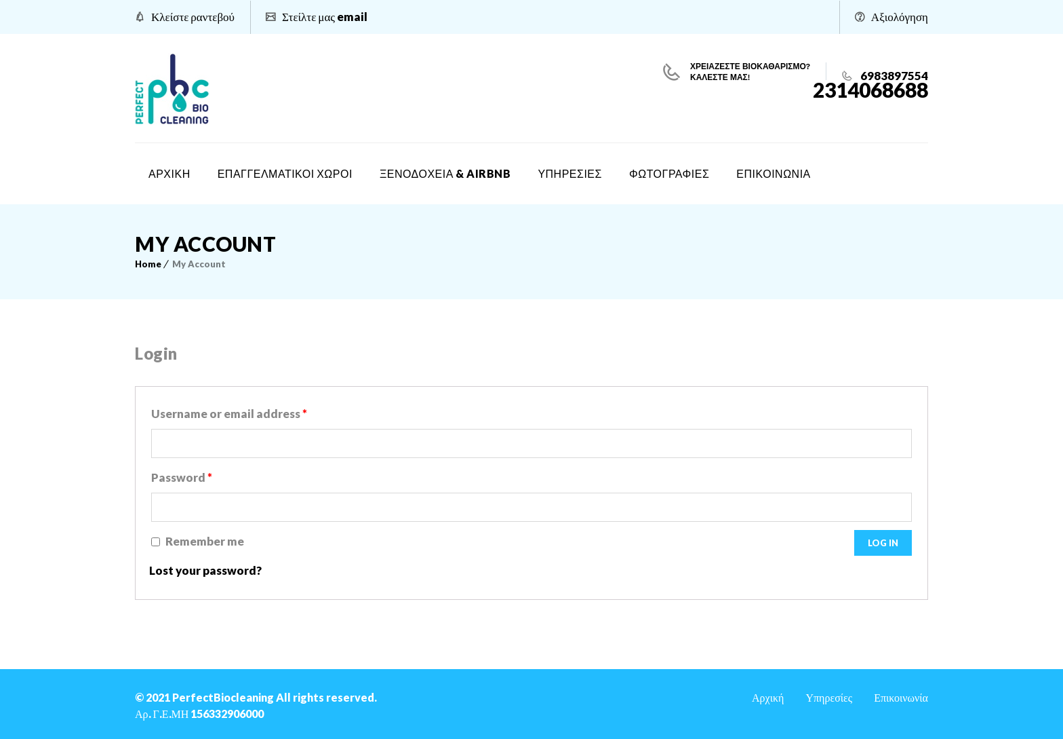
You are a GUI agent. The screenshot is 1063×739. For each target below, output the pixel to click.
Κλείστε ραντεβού (193, 17)
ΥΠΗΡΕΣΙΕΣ (570, 173)
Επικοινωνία (901, 697)
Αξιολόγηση (899, 17)
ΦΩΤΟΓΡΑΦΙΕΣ (669, 173)
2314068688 (870, 89)
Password (181, 477)
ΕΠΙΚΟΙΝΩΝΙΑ (773, 173)
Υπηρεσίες (828, 697)
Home (148, 264)
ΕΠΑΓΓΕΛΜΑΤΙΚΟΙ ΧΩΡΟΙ (285, 173)
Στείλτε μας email (324, 17)
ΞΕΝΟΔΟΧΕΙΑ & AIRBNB (445, 173)
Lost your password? (205, 570)
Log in (883, 542)
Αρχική (768, 697)
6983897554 (893, 76)
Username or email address (229, 413)
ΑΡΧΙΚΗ (169, 173)
